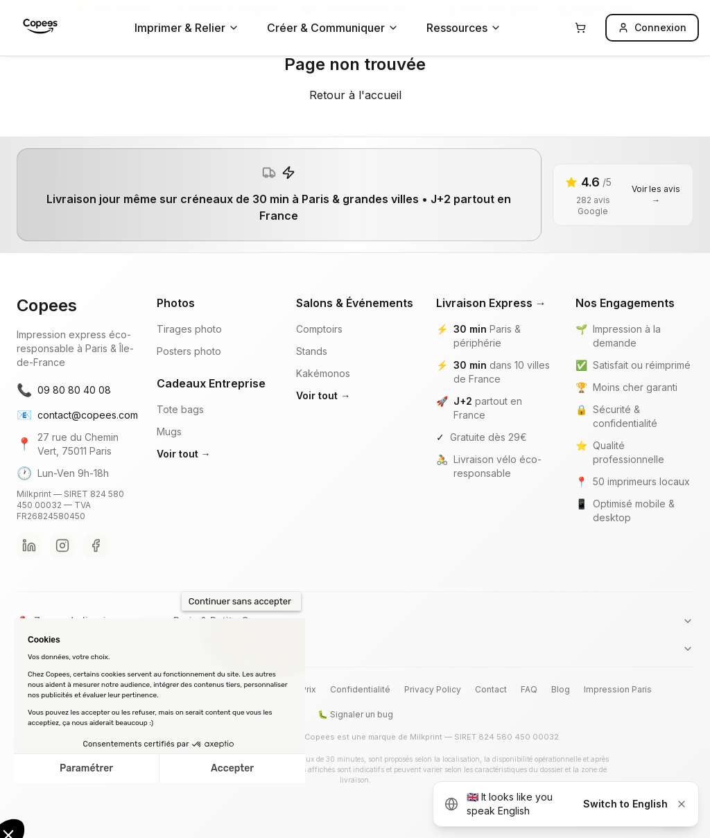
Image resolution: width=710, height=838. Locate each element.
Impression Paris (618, 689)
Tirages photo (189, 329)
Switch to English (625, 804)
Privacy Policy (432, 689)
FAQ (529, 689)
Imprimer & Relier (187, 28)
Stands (311, 351)
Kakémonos (323, 373)
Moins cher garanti (635, 387)
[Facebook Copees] (95, 545)
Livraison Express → (491, 303)
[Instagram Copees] (62, 545)
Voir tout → (184, 454)
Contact (491, 689)
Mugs (169, 431)
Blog (560, 689)
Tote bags (180, 409)
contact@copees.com (76, 415)
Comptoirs (319, 329)
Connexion (652, 27)
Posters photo (189, 351)
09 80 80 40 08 (64, 390)
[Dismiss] (681, 804)
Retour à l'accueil (355, 95)
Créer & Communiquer (333, 28)
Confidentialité (360, 689)
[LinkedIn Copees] (29, 545)
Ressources (463, 28)
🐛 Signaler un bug (355, 714)
